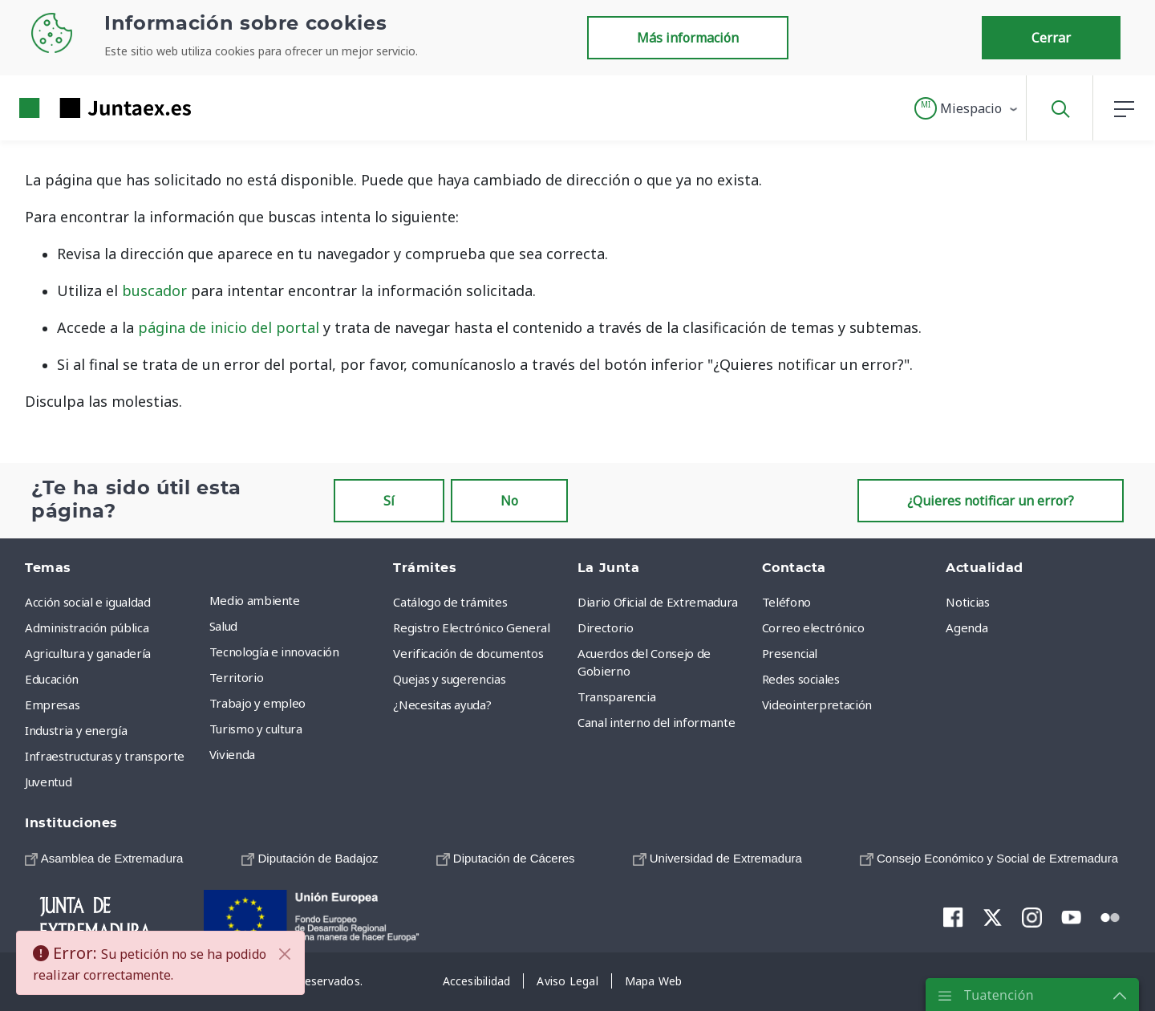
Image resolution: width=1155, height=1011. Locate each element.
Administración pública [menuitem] (86, 627)
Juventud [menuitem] (48, 781)
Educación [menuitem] (52, 679)
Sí (389, 501)
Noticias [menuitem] (967, 602)
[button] (967, 108)
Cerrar (1051, 38)
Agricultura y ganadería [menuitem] (88, 653)
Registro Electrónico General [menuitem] (471, 627)
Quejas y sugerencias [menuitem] (449, 679)
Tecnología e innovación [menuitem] (274, 652)
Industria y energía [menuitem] (76, 730)
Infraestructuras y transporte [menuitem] (104, 756)
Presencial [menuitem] (790, 653)
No (509, 501)
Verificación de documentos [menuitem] (468, 653)
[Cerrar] (285, 954)
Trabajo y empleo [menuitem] (257, 703)
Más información (688, 38)
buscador (154, 290)
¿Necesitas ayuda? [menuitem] (442, 704)
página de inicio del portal (228, 327)
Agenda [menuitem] (966, 627)
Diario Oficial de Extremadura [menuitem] (658, 602)
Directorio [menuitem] (606, 627)
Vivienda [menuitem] (232, 754)
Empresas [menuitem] (52, 704)
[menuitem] (104, 858)
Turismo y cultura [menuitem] (255, 729)
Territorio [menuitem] (236, 677)
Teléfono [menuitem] (786, 602)
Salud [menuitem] (223, 626)
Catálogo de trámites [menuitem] (450, 602)
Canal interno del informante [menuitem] (656, 722)
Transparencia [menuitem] (616, 696)
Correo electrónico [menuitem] (813, 627)
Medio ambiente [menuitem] (254, 600)
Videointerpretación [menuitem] (817, 704)
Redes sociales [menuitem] (801, 679)
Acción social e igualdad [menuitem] (88, 602)
